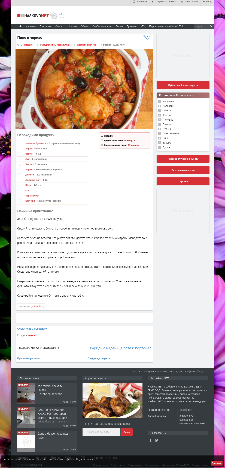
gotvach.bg (37, 304)
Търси (127, 431)
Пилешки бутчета (35, 142)
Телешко (167, 113)
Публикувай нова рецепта (183, 83)
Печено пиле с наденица (38, 346)
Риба (166, 136)
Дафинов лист (33, 178)
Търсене (183, 180)
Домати (29, 173)
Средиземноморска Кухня (55, 43)
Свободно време (101, 24)
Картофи (30, 199)
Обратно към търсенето (32, 327)
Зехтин (29, 152)
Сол (27, 188)
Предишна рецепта (28, 357)
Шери (28, 183)
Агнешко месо (171, 132)
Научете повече (85, 459)
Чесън (29, 162)
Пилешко (27, 43)
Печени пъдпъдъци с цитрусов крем (106, 422)
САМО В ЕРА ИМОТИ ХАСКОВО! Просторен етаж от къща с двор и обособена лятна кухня (53, 414)
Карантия (168, 100)
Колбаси (168, 104)
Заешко (167, 141)
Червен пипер (32, 147)
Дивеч (166, 145)
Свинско (167, 109)
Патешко (168, 122)
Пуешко (167, 127)
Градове (131, 24)
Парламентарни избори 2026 (166, 24)
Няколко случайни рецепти (183, 157)
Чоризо (29, 168)
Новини (72, 24)
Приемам (216, 463)
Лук (27, 157)
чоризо (31, 334)
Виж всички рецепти (182, 168)
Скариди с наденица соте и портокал (119, 346)
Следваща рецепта (99, 357)
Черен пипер (32, 194)
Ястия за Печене (87, 43)
